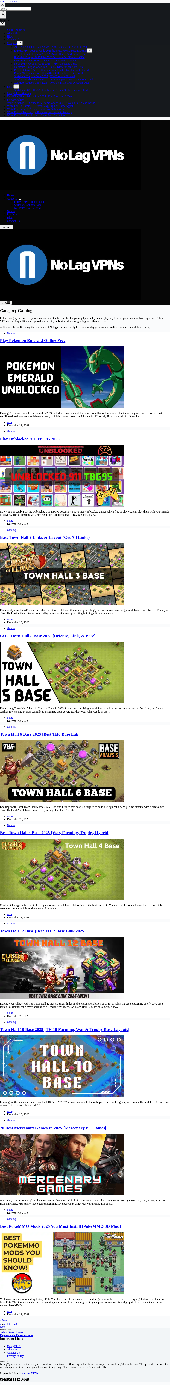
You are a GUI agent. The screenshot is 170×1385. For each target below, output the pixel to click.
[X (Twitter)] (6, 1380)
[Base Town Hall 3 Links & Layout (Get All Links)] (62, 604)
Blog (10, 217)
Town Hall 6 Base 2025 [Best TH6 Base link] (40, 734)
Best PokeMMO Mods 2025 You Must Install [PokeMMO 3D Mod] (60, 1226)
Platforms (12, 214)
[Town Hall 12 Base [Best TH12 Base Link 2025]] (62, 997)
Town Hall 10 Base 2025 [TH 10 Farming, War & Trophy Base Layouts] (64, 1029)
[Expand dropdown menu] (20, 199)
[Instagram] (10, 1380)
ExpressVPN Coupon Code (29, 201)
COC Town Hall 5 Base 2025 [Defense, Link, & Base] (48, 636)
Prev (3, 1320)
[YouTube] (19, 1380)
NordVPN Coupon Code (28, 208)
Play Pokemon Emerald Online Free (32, 340)
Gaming (11, 211)
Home (10, 195)
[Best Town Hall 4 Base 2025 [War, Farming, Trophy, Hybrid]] (62, 899)
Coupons (13, 198)
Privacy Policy (15, 1355)
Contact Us (13, 220)
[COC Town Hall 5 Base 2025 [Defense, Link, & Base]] (62, 702)
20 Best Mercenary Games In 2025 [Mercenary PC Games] (53, 1128)
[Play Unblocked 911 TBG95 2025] (62, 505)
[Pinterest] (27, 1380)
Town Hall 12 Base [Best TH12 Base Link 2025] (43, 931)
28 (15, 1323)
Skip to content (8, 1)
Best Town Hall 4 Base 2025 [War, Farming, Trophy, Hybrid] (55, 832)
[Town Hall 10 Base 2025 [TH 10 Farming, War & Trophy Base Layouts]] (62, 1096)
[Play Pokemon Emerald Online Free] (62, 407)
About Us (12, 1349)
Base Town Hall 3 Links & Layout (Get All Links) (45, 537)
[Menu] (6, 303)
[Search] (6, 227)
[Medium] (23, 1380)
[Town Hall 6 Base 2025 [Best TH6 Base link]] (62, 800)
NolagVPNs (14, 1346)
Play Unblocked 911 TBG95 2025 (30, 439)
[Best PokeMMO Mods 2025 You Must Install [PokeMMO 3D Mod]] (62, 1292)
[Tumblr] (15, 1380)
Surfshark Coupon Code (28, 204)
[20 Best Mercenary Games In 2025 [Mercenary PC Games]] (62, 1194)
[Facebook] (2, 1380)
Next (4, 1326)
